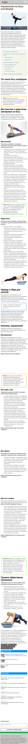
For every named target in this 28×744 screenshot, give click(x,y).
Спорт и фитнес (12, 644)
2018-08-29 (4, 695)
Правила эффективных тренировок (13, 74)
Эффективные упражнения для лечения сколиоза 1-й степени (14, 688)
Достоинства (8, 57)
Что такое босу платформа (11, 51)
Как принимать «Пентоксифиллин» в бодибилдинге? (13, 683)
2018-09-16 (4, 676)
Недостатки (8, 59)
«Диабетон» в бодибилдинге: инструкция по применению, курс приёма (11, 697)
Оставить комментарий (14, 729)
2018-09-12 (4, 686)
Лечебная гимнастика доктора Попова (10, 692)
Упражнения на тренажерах (8, 646)
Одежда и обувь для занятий (11, 62)
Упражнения (4, 644)
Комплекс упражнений (10, 64)
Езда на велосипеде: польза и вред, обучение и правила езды (12, 678)
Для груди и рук (9, 66)
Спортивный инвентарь (7, 648)
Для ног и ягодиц (9, 71)
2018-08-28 (4, 701)
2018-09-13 (4, 682)
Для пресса (8, 69)
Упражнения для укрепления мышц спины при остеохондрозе (12, 703)
